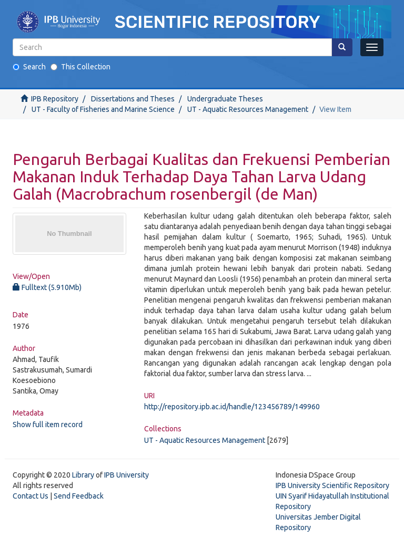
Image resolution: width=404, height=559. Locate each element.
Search (29, 67)
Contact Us (30, 496)
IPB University (126, 475)
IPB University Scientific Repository (332, 485)
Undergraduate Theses (225, 99)
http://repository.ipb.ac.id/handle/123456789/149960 (232, 406)
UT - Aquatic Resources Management (247, 109)
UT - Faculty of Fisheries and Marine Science (103, 109)
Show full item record (48, 424)
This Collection (80, 67)
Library (83, 475)
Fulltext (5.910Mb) (47, 287)
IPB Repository (54, 99)
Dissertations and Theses (133, 99)
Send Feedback (79, 496)
